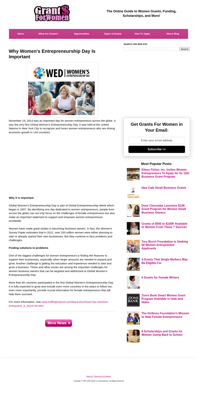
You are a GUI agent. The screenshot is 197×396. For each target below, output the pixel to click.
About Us (89, 376)
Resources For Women (102, 376)
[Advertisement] (62, 163)
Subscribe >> (157, 149)
